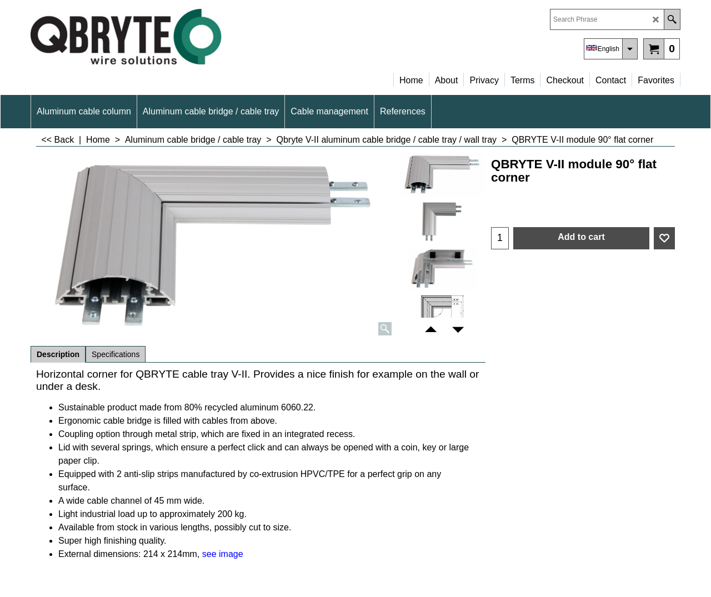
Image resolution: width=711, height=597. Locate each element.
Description (58, 354)
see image (222, 554)
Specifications (115, 354)
